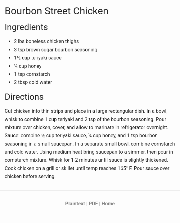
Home (108, 204)
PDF (93, 204)
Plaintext (75, 204)
